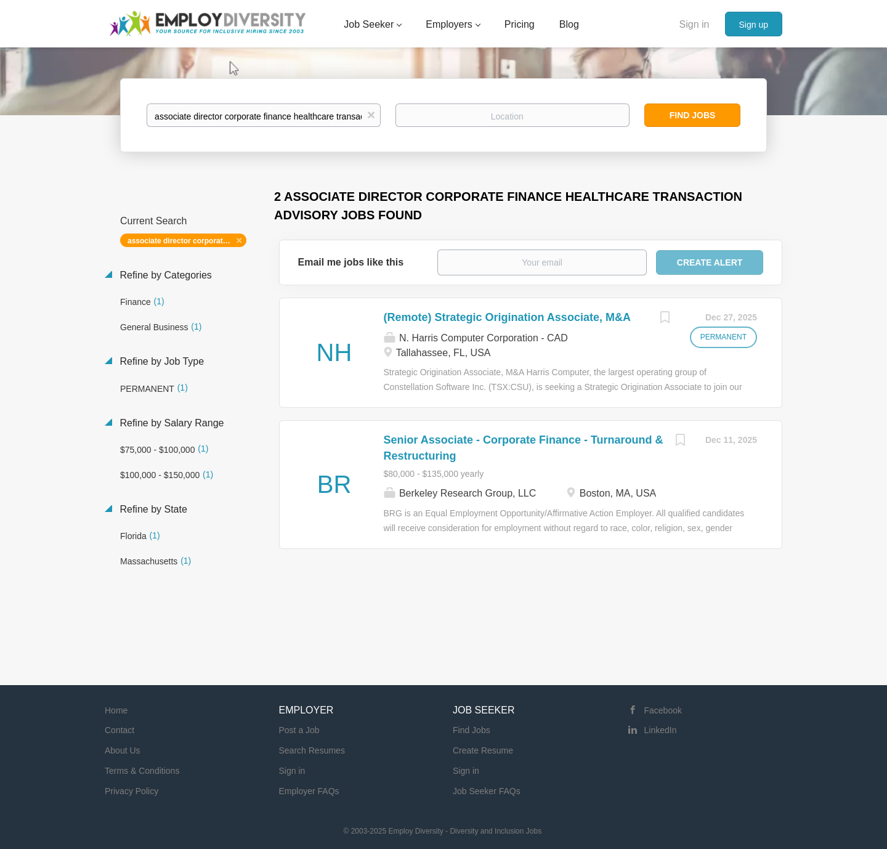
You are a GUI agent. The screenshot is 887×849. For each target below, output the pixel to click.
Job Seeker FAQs (486, 791)
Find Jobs (693, 115)
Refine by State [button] (152, 509)
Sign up (753, 25)
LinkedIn (660, 730)
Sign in (694, 24)
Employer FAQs (309, 791)
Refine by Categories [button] (164, 275)
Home (116, 710)
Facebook (663, 710)
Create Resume (483, 750)
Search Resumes (312, 750)
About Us (122, 750)
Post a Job (299, 730)
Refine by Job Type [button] (160, 361)
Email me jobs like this (351, 262)
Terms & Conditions (142, 771)
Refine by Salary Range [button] (170, 423)
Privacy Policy (131, 791)
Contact (119, 730)
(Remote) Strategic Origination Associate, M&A (507, 317)
